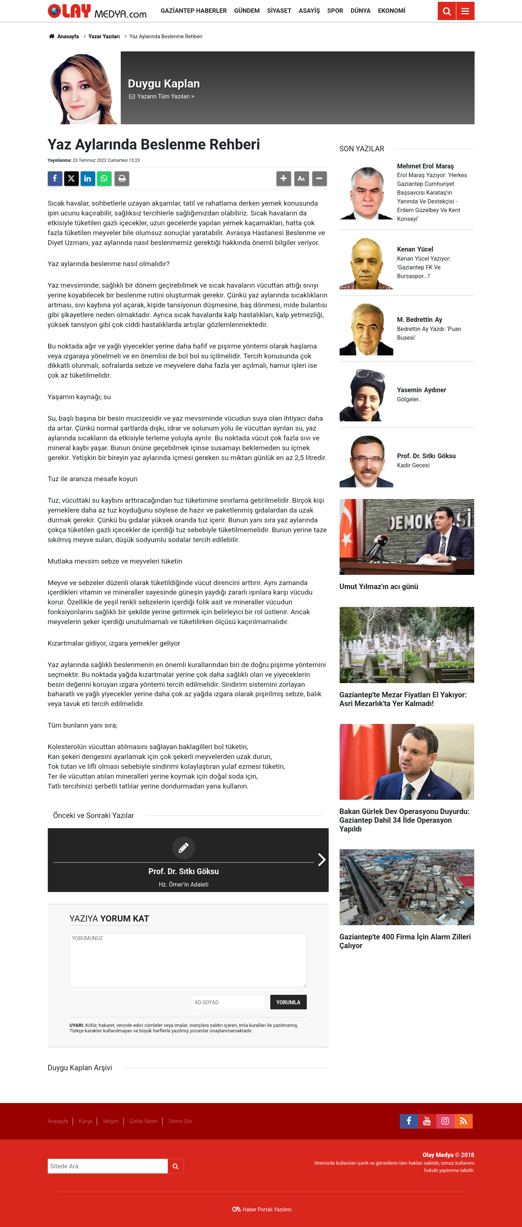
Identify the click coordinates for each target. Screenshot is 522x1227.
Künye (86, 1121)
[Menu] (465, 11)
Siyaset (279, 10)
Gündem (247, 10)
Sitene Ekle (180, 1121)
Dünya (361, 10)
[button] (284, 178)
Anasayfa (63, 36)
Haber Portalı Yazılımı (267, 1209)
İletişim (111, 1121)
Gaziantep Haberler (194, 10)
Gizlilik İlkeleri (143, 1121)
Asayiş (309, 10)
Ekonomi (391, 10)
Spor (335, 10)
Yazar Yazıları (104, 36)
